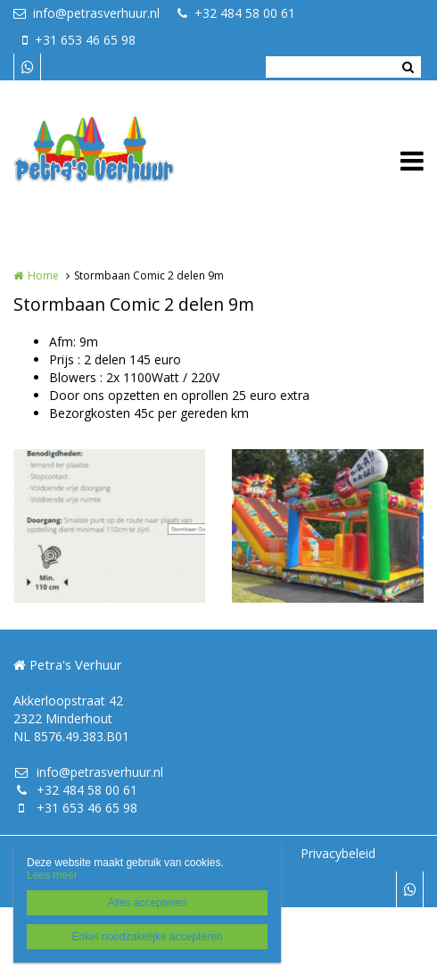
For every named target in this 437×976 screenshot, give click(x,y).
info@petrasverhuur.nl (86, 12)
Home (43, 275)
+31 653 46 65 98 (79, 39)
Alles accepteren (147, 903)
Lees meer (52, 875)
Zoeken (407, 67)
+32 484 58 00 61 (236, 12)
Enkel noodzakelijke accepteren (147, 936)
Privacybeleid (338, 853)
